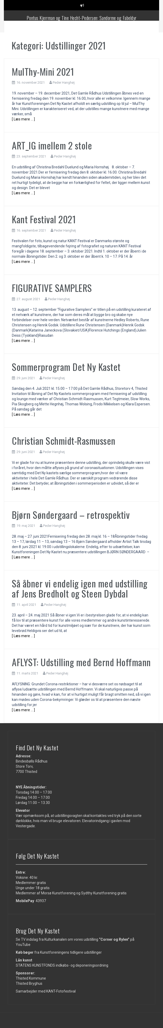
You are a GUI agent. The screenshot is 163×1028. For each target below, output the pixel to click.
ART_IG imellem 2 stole (52, 145)
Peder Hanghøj (64, 82)
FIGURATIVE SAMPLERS (52, 287)
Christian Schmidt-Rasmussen (63, 440)
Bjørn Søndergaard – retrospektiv (71, 514)
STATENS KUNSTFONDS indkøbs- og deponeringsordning (62, 965)
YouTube (23, 945)
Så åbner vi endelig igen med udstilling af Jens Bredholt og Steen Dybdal (80, 588)
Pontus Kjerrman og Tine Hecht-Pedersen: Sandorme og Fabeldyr (82, 18)
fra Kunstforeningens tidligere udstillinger (59, 952)
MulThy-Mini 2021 (43, 71)
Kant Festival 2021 (44, 219)
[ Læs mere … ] (23, 119)
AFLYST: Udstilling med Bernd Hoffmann (81, 662)
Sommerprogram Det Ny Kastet (66, 366)
